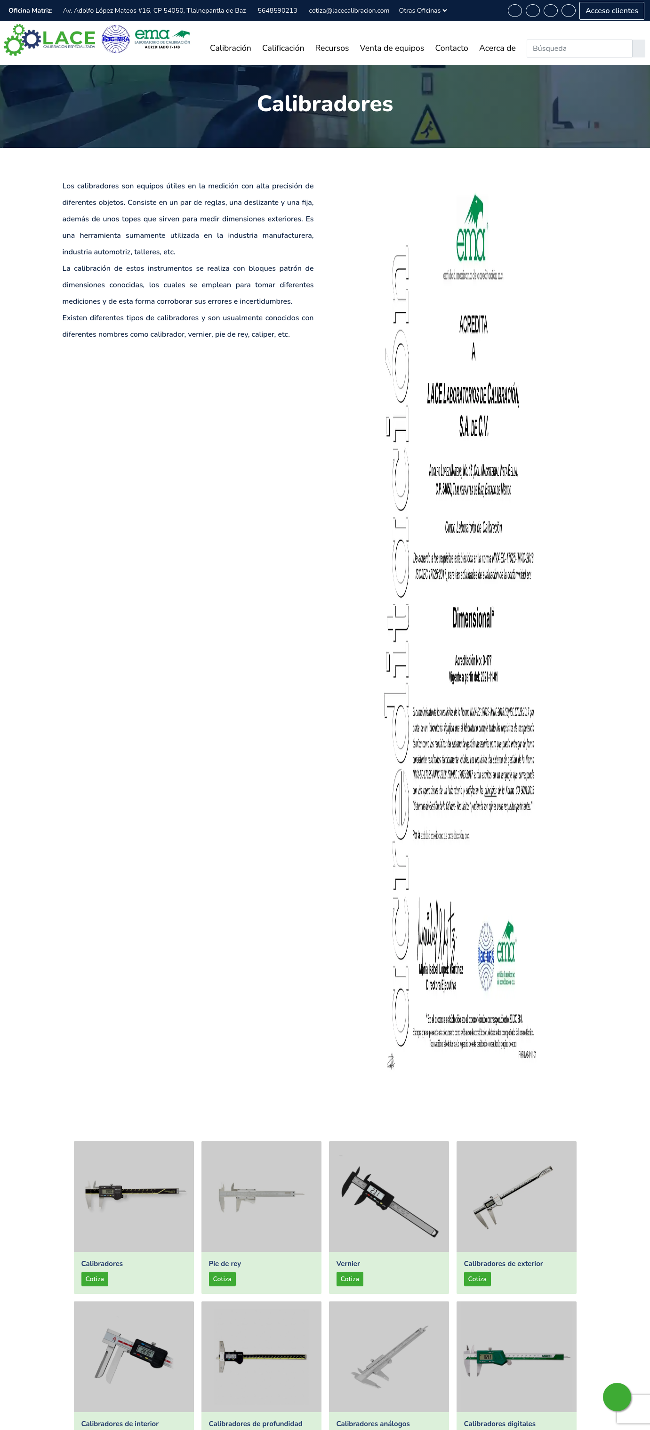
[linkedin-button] (551, 10)
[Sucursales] (423, 11)
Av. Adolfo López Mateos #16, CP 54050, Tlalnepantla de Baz (154, 10)
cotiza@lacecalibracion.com (349, 10)
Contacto (451, 48)
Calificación (283, 48)
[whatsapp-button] (515, 10)
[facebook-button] (533, 10)
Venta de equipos (392, 48)
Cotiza (95, 1279)
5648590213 (277, 10)
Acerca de (497, 48)
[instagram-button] (569, 10)
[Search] (580, 48)
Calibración (230, 48)
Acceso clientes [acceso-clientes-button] (612, 11)
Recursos (332, 48)
